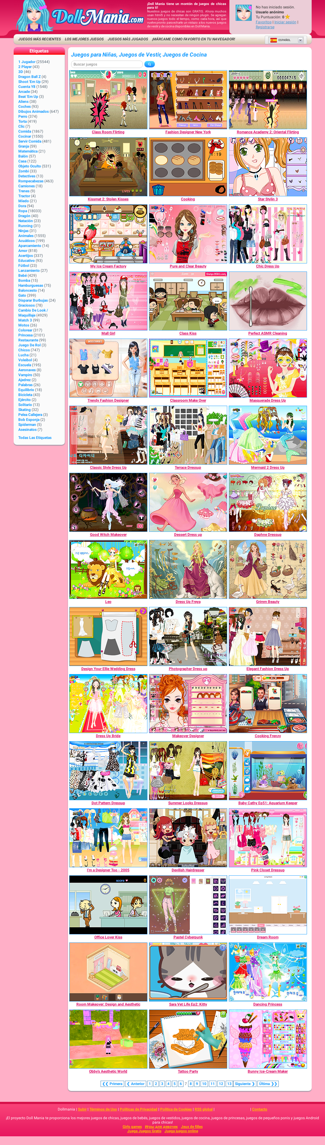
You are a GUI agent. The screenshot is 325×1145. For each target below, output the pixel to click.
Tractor (24, 196)
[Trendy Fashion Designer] (108, 368)
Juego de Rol (29, 345)
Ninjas (23, 231)
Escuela (24, 365)
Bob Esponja (28, 419)
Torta (22, 121)
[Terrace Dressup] (188, 435)
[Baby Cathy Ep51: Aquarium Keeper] (268, 770)
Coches (24, 106)
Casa (22, 161)
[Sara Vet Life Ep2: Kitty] (188, 971)
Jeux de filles (192, 1126)
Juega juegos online (181, 1131)
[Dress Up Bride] (108, 703)
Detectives (26, 176)
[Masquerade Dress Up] (268, 368)
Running (25, 226)
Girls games (132, 1126)
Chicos (24, 350)
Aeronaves (27, 370)
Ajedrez (24, 380)
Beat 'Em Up (28, 96)
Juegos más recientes (39, 39)
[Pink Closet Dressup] (268, 837)
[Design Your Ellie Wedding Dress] (108, 636)
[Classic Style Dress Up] (108, 435)
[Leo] (108, 569)
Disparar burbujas (33, 300)
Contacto (259, 1109)
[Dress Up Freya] (188, 569)
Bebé (22, 275)
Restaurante (28, 340)
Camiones (26, 186)
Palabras (25, 385)
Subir (82, 1109)
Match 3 (25, 320)
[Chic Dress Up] (268, 233)
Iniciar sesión (285, 22)
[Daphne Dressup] (268, 502)
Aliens (23, 101)
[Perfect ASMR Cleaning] (268, 301)
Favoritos (264, 22)
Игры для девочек (161, 1126)
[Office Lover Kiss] (108, 904)
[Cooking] (188, 166)
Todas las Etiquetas (35, 438)
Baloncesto (27, 290)
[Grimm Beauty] (268, 569)
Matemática (28, 151)
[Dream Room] (268, 904)
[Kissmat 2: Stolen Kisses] (108, 166)
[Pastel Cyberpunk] (188, 904)
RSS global (204, 1109)
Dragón (24, 216)
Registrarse (265, 27)
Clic (21, 126)
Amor (22, 251)
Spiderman (27, 424)
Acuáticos (26, 241)
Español (280, 40)
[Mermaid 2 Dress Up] (268, 435)
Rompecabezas (30, 181)
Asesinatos (27, 429)
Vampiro (25, 375)
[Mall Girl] (108, 301)
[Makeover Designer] (188, 703)
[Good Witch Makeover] (108, 502)
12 (221, 1084)
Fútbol (23, 265)
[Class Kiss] (188, 301)
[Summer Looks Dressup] (188, 770)
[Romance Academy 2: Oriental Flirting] (268, 99)
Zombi (23, 171)
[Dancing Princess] (268, 971)
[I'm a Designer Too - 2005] (108, 837)
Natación (25, 221)
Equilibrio (26, 390)
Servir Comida (29, 141)
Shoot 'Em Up (29, 82)
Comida (24, 131)
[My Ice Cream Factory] (108, 233)
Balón (23, 156)
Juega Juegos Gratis (144, 1131)
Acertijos (25, 255)
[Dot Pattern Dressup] (108, 770)
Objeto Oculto (29, 166)
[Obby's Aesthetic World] (108, 1039)
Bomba (24, 280)
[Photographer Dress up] (188, 636)
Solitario (25, 405)
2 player (25, 67)
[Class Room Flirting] (108, 99)
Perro (22, 116)
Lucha (23, 355)
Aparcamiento (29, 246)
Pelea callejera (30, 415)
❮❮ (112, 1084)
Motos (23, 325)
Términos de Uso (103, 1109)
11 (212, 1084)
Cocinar (24, 136)
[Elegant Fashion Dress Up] (268, 636)
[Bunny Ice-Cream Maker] (268, 1039)
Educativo (26, 260)
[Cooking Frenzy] (268, 703)
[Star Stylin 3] (268, 166)
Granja (23, 146)
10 (204, 1084)
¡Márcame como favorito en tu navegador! (193, 39)
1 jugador (26, 62)
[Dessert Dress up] (188, 502)
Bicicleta (25, 395)
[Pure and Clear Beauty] (188, 233)
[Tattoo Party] (188, 1039)
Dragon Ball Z (29, 77)
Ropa (22, 211)
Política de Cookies (176, 1109)
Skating (24, 410)
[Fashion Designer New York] (188, 99)
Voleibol (25, 360)
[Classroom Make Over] (188, 368)
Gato (22, 295)
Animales (26, 236)
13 (229, 1084)
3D (20, 72)
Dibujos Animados (33, 111)
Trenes (23, 191)
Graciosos (26, 305)
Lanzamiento (29, 270)
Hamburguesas (30, 285)
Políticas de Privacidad (138, 1109)
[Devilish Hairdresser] (188, 837)
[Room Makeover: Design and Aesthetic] (108, 971)
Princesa (25, 335)
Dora (22, 206)
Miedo (23, 201)
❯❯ (268, 1084)
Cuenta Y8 (26, 86)
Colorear (25, 330)
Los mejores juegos (84, 39)
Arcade (24, 91)
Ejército (24, 400)
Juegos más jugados (128, 39)
